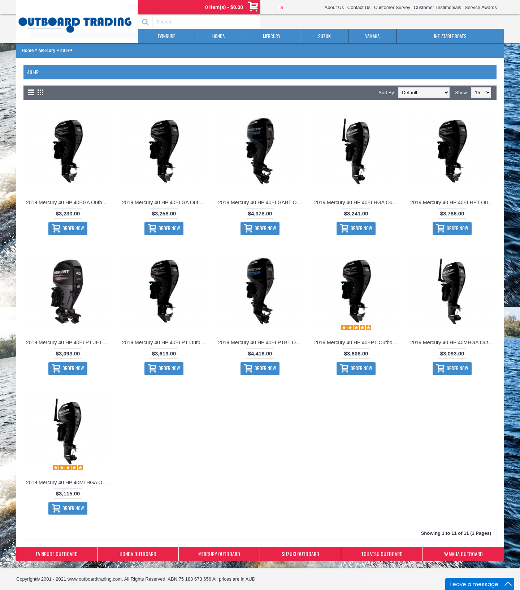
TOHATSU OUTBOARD (382, 554)
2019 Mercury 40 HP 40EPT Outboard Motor (357, 342)
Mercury (47, 50)
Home (28, 50)
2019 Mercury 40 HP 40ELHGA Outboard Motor (357, 202)
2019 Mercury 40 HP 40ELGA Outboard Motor (165, 202)
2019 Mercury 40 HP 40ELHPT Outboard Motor (453, 202)
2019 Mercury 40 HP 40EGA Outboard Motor (69, 202)
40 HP (66, 50)
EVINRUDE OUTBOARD (57, 554)
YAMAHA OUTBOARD (463, 554)
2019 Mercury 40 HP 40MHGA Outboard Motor (453, 342)
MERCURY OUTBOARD (219, 554)
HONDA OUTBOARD (138, 554)
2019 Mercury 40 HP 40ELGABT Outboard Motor (261, 202)
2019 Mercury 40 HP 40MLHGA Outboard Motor (69, 482)
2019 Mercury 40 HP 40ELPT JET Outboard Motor (69, 342)
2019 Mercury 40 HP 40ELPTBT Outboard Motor (261, 342)
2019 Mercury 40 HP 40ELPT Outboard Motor (165, 342)
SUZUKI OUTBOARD (300, 554)
